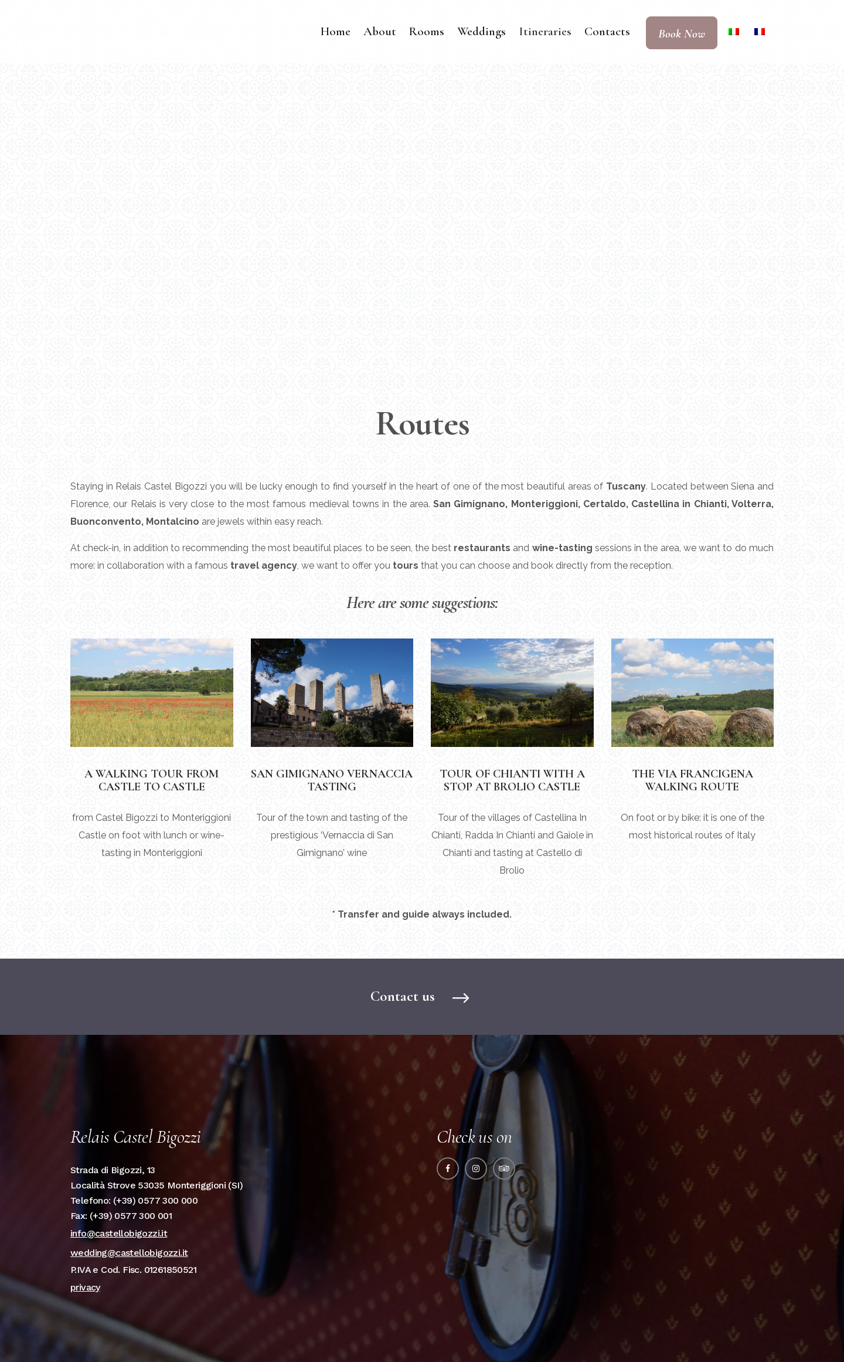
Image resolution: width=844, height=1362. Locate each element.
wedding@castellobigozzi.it (129, 1252)
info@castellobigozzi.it (118, 1233)
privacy (85, 1287)
